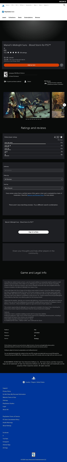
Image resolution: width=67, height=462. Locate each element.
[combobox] (33, 168)
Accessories (28, 5)
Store (40, 5)
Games (7, 5)
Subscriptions (28, 16)
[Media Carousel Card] (26, 103)
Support (46, 5)
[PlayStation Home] (3, 5)
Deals (20, 16)
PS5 (12, 5)
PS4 (16, 5)
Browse (37, 16)
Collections (12, 16)
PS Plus (21, 5)
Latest (4, 16)
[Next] (64, 103)
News (35, 5)
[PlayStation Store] (8, 9)
